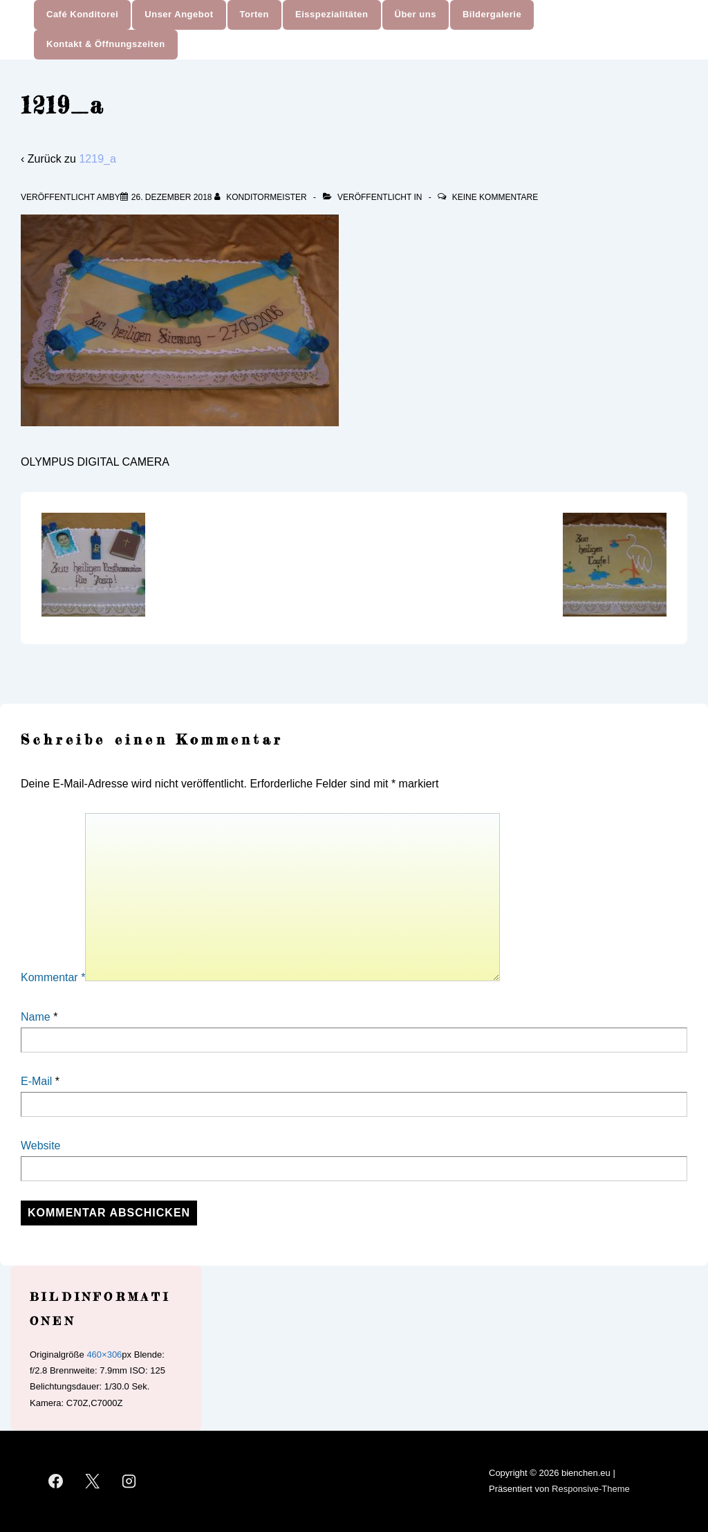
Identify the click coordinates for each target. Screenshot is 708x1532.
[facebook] (56, 1481)
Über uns (415, 14)
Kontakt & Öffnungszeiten (105, 44)
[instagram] (129, 1481)
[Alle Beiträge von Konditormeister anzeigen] (261, 197)
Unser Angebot (179, 14)
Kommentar (53, 977)
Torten (254, 14)
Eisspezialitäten (332, 14)
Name (35, 1017)
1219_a (97, 159)
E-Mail (36, 1081)
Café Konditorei (82, 14)
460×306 (104, 1354)
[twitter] (93, 1481)
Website (41, 1145)
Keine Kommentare (495, 197)
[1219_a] (171, 197)
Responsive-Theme (591, 1489)
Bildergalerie (492, 14)
